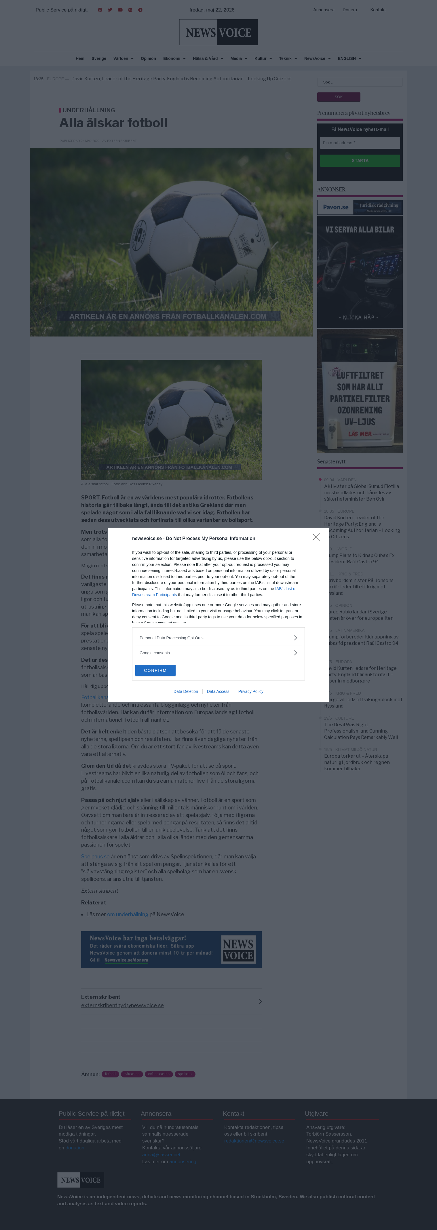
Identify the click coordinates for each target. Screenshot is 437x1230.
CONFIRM (162, 670)
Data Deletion (186, 691)
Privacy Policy (250, 691)
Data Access (218, 691)
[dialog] (218, 615)
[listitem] (218, 638)
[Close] (318, 538)
